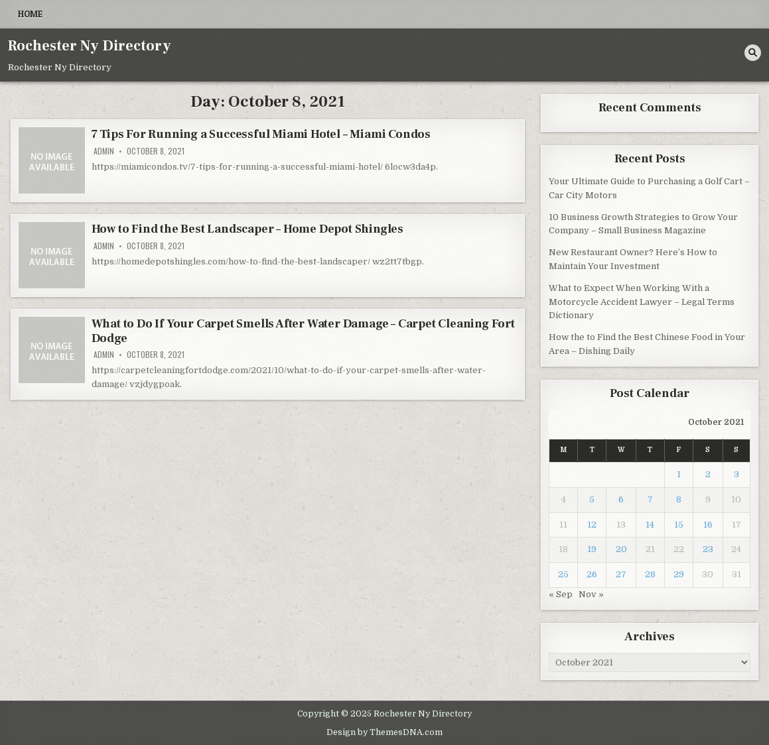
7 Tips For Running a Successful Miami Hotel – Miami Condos (261, 134)
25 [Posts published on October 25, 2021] (563, 574)
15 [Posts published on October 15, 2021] (678, 525)
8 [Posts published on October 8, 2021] (678, 499)
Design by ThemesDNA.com (384, 732)
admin (104, 151)
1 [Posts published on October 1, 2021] (679, 474)
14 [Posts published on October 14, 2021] (650, 525)
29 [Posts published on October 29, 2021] (678, 574)
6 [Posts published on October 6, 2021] (621, 499)
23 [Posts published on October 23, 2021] (708, 549)
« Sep (561, 594)
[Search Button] (752, 52)
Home (30, 14)
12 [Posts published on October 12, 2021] (591, 525)
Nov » (591, 594)
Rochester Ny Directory (89, 45)
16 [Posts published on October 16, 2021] (708, 525)
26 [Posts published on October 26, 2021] (592, 574)
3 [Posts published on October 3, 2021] (736, 474)
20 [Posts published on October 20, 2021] (621, 549)
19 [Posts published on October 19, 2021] (591, 549)
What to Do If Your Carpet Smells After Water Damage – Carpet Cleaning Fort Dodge (303, 331)
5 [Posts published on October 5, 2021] (591, 499)
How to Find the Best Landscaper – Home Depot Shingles (247, 229)
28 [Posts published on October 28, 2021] (650, 574)
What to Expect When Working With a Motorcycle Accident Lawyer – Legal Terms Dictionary (641, 302)
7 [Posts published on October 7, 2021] (650, 499)
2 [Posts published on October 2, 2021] (708, 474)
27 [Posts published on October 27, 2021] (621, 574)
